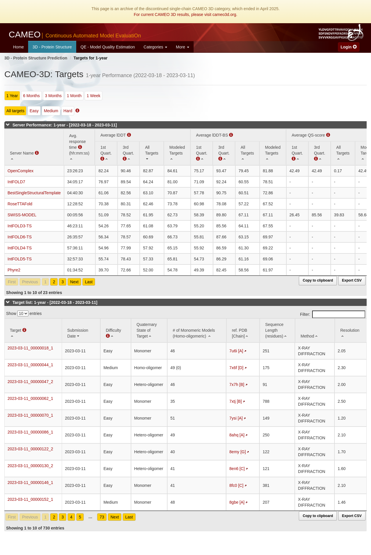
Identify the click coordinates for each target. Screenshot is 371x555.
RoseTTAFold (20, 204)
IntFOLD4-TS (20, 248)
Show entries (24, 313)
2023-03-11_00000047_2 (30, 381)
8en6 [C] (237, 468)
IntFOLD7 (16, 181)
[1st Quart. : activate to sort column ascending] (201, 153)
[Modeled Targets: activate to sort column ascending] (177, 153)
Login (349, 47)
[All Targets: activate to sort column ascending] (151, 153)
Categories (155, 47)
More (182, 47)
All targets (15, 110)
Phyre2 (14, 270)
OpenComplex (21, 170)
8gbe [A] (236, 502)
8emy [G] (237, 451)
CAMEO (75, 34)
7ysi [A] (236, 418)
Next (74, 282)
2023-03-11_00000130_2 (30, 465)
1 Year (12, 95)
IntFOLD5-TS (20, 259)
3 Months (53, 95)
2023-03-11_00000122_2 (30, 449)
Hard (67, 110)
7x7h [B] (236, 384)
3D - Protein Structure (52, 47)
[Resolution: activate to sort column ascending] (351, 330)
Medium (51, 110)
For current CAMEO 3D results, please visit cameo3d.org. (185, 14)
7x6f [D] (236, 367)
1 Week (93, 95)
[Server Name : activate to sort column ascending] (34, 147)
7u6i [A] (236, 351)
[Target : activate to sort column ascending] (33, 330)
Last (88, 282)
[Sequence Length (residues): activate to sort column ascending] (277, 330)
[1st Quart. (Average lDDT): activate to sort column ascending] (106, 153)
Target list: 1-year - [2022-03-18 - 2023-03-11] (54, 302)
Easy (34, 110)
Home (18, 47)
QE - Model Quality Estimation (108, 47)
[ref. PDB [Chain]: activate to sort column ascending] (243, 330)
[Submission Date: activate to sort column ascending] (81, 330)
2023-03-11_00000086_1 (30, 432)
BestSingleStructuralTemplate (34, 193)
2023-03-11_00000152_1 (30, 499)
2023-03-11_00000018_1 (30, 348)
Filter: (332, 314)
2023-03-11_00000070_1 (30, 415)
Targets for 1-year (91, 58)
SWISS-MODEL (22, 215)
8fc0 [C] (236, 485)
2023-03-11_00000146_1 (30, 482)
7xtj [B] (235, 401)
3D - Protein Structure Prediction (35, 58)
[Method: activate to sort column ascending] (315, 330)
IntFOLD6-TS (20, 237)
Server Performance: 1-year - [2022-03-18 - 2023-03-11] (64, 125)
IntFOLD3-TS (20, 226)
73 (102, 517)
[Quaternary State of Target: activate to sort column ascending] (149, 330)
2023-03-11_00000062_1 (30, 398)
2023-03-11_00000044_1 (30, 364)
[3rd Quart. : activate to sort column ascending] (128, 153)
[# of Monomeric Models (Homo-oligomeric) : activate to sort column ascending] (196, 330)
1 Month (74, 95)
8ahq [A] (236, 435)
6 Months (31, 95)
